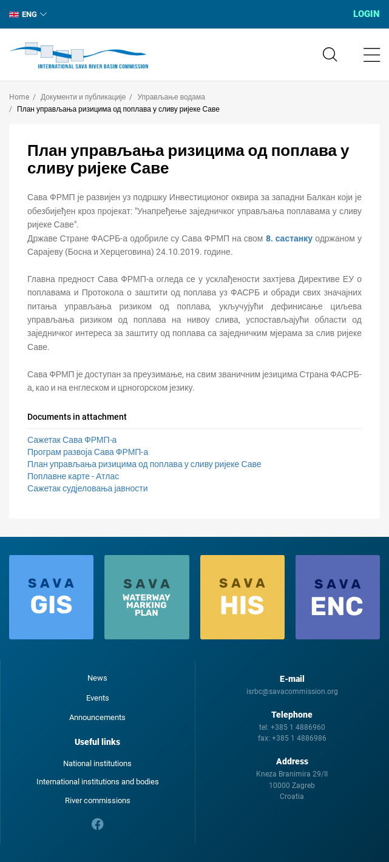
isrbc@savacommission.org (292, 691)
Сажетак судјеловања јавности (87, 488)
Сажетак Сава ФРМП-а (72, 440)
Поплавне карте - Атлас (73, 476)
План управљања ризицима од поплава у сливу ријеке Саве (144, 464)
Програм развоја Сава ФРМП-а (87, 452)
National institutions (97, 763)
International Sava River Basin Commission (78, 55)
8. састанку (289, 238)
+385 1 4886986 (299, 738)
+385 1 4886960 (298, 727)
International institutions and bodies (97, 781)
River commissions (97, 800)
